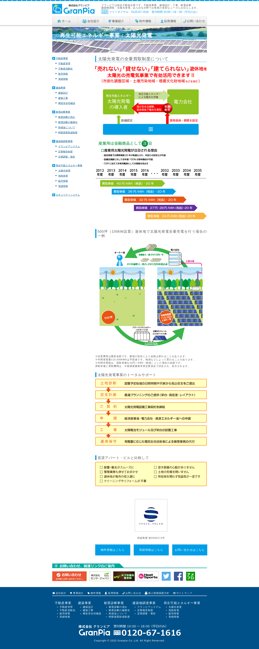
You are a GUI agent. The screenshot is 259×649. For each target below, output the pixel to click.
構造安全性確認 (66, 103)
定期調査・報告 (66, 156)
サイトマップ (184, 593)
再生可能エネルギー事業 (69, 165)
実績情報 (63, 79)
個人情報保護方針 (158, 593)
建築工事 (63, 98)
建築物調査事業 (64, 141)
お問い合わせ (133, 593)
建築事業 (60, 87)
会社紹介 (61, 593)
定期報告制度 (65, 151)
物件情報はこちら (113, 549)
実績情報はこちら (151, 549)
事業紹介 (78, 593)
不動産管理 (64, 63)
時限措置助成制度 (68, 132)
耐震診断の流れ (66, 117)
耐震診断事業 (63, 112)
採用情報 (113, 593)
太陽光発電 (64, 170)
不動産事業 (62, 58)
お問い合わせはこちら (190, 549)
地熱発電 (63, 175)
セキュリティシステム (68, 194)
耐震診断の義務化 (68, 122)
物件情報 (96, 593)
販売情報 (63, 73)
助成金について (66, 127)
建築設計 (63, 93)
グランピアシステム (69, 146)
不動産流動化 (65, 68)
